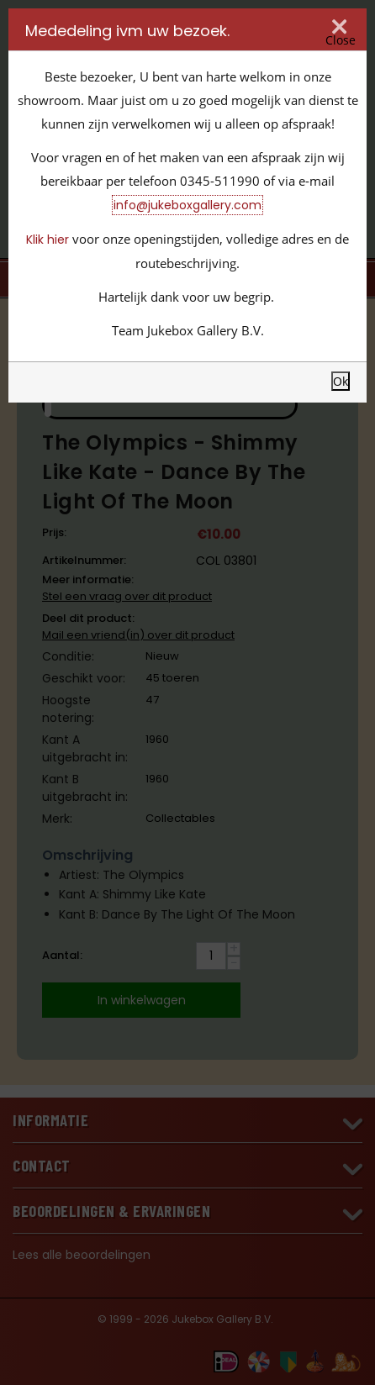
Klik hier (47, 239)
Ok (340, 381)
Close (340, 39)
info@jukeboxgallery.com (187, 205)
